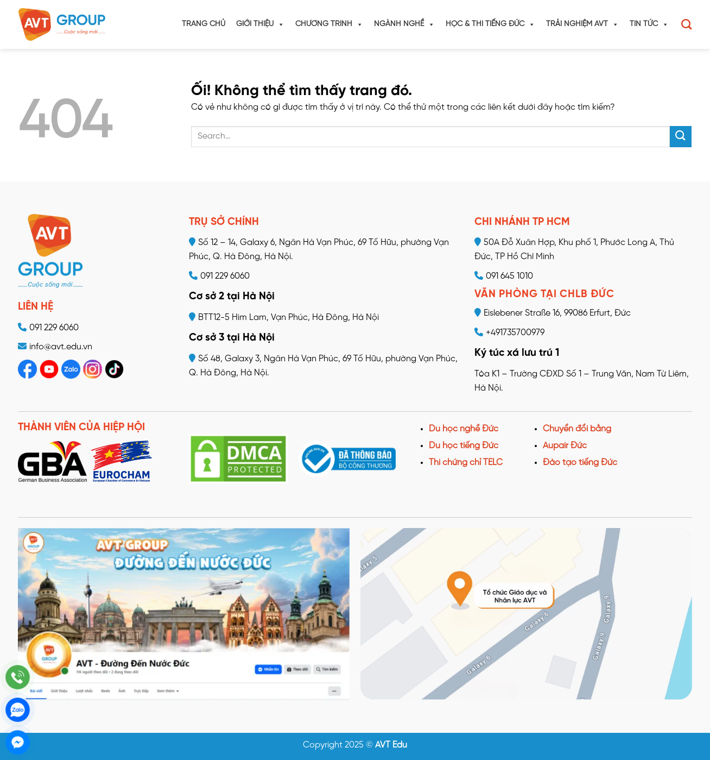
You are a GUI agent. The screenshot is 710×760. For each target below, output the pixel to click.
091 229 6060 (54, 327)
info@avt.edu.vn (60, 346)
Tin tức (649, 24)
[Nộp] (681, 136)
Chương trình (329, 24)
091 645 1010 (503, 276)
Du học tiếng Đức (463, 445)
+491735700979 (509, 332)
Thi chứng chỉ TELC (466, 462)
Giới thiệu (260, 24)
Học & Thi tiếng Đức (490, 24)
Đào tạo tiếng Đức (580, 462)
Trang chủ (203, 24)
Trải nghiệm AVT (582, 24)
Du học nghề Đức (463, 429)
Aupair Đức (565, 445)
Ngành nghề (404, 24)
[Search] (686, 24)
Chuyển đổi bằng (577, 429)
